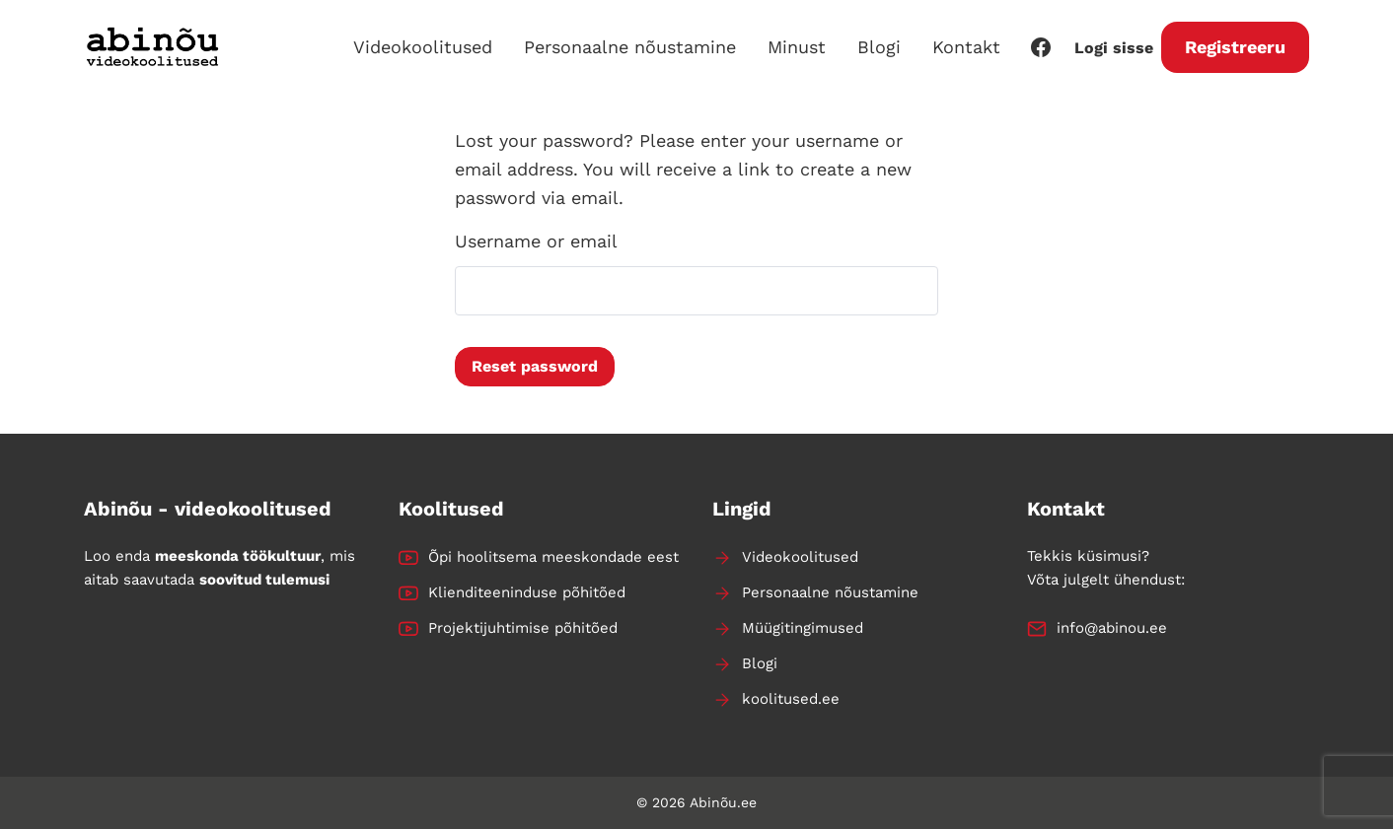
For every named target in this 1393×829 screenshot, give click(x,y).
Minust (797, 46)
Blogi (879, 46)
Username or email (536, 241)
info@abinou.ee (1112, 628)
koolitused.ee (791, 699)
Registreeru (1235, 46)
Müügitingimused (802, 628)
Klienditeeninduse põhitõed (526, 592)
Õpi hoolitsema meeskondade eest (553, 557)
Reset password (535, 366)
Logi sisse (1113, 47)
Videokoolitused (422, 46)
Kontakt (966, 46)
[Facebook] (1041, 47)
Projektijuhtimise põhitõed (523, 628)
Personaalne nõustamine (630, 46)
